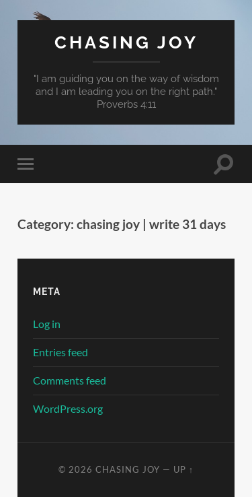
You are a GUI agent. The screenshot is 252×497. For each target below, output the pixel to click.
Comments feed (69, 380)
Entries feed (60, 351)
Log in (46, 323)
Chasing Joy (126, 42)
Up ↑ (183, 469)
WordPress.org (68, 408)
